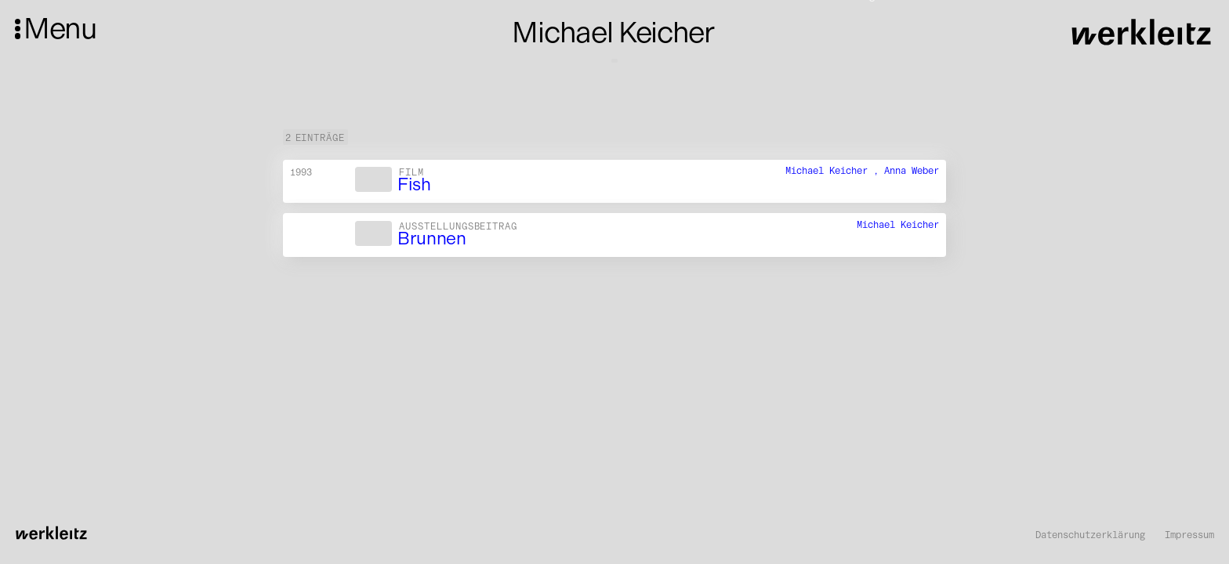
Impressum (1189, 535)
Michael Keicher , (834, 170)
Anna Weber (911, 170)
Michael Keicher (898, 224)
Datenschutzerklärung (1090, 535)
